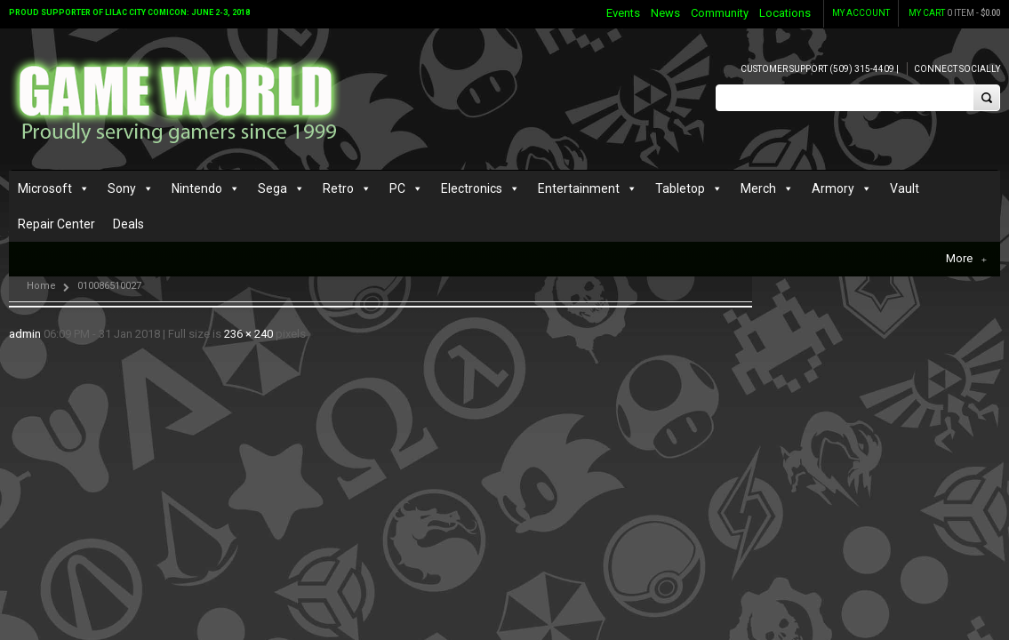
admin (25, 305)
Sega (272, 192)
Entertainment (579, 192)
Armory (833, 192)
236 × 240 (248, 305)
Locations (785, 13)
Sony (122, 192)
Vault (904, 192)
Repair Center (56, 227)
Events (623, 13)
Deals (128, 227)
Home (41, 257)
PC (397, 192)
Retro (338, 192)
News (665, 13)
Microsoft (45, 192)
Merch (758, 192)
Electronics (471, 192)
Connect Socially (957, 69)
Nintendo (197, 192)
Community (720, 13)
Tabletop (680, 192)
